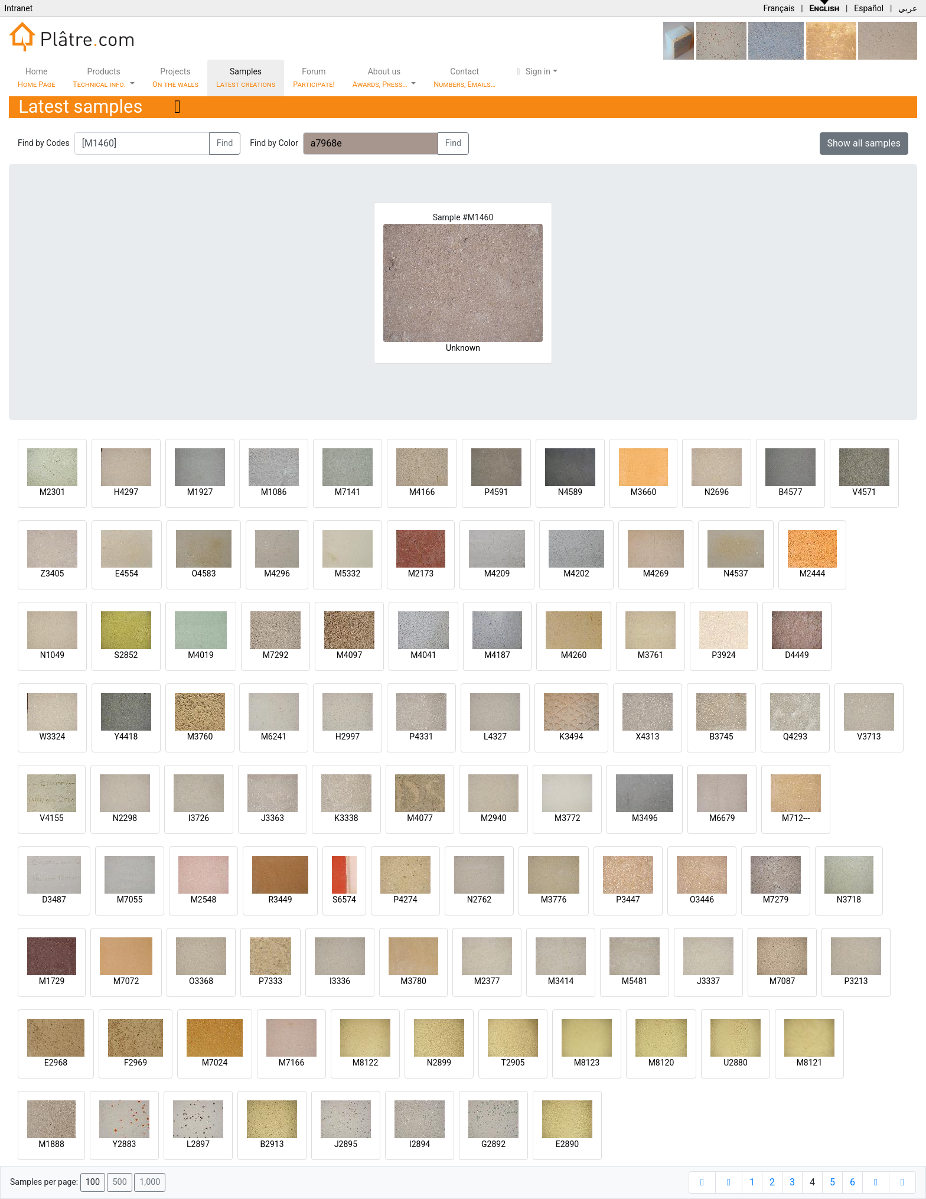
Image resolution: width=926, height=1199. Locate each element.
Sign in (531, 71)
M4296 (277, 573)
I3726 (198, 818)
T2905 (513, 1062)
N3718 (849, 899)
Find (225, 143)
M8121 (810, 1062)
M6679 (722, 818)
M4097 (350, 655)
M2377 (487, 981)
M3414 (561, 981)
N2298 (125, 818)
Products (100, 78)
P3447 (628, 899)
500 (119, 1182)
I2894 (419, 1144)
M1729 (52, 981)
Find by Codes (44, 143)
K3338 (346, 818)
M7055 (130, 899)
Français (778, 8)
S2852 (126, 655)
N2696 (717, 492)
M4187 (497, 655)
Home (36, 78)
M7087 (782, 981)
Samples (245, 78)
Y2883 (124, 1144)
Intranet (18, 8)
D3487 (54, 899)
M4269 (656, 573)
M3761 (651, 655)
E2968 (55, 1062)
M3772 (568, 818)
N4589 (570, 492)
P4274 (405, 899)
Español (868, 8)
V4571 (864, 492)
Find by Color (274, 143)
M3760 (200, 736)
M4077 (420, 818)
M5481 (635, 981)
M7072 (126, 981)
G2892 (493, 1144)
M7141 (348, 492)
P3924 (723, 655)
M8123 (587, 1062)
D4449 (797, 655)
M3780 (413, 981)
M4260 (574, 655)
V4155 (51, 818)
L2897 (198, 1144)
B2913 (271, 1144)
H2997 (347, 736)
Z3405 (52, 573)
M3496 (645, 818)
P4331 (421, 736)
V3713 (869, 736)
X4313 (647, 736)
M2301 (53, 492)
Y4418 (126, 736)
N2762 (479, 899)
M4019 (201, 655)
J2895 (345, 1144)
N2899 (439, 1062)
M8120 (661, 1062)
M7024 (215, 1062)
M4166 (422, 492)
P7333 (270, 981)
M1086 (274, 492)
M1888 (51, 1144)
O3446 (702, 899)
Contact (464, 78)
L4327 (495, 736)
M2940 (494, 818)
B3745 (721, 736)
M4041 (423, 655)
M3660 (644, 492)
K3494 (571, 736)
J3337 (708, 981)
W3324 (53, 736)
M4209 (497, 573)
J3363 (272, 818)
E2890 (567, 1144)
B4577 (790, 492)
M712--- (796, 818)
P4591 (496, 492)
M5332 (348, 573)
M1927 (200, 492)
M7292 (276, 655)
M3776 (554, 899)
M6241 (274, 736)
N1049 (52, 655)
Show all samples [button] (864, 143)
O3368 (201, 981)
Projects (175, 78)
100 (93, 1182)
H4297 (126, 492)
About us (381, 78)
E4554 (126, 573)
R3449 (280, 899)
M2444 (813, 573)
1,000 (149, 1182)
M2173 (421, 573)
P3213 (856, 981)
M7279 (776, 899)
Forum (314, 78)
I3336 (340, 981)
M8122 (366, 1062)
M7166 (292, 1062)
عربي (907, 8)
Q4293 (795, 736)
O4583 (203, 573)
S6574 (344, 899)
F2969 (135, 1062)
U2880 (735, 1062)
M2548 (204, 899)
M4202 (576, 573)
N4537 (735, 573)
